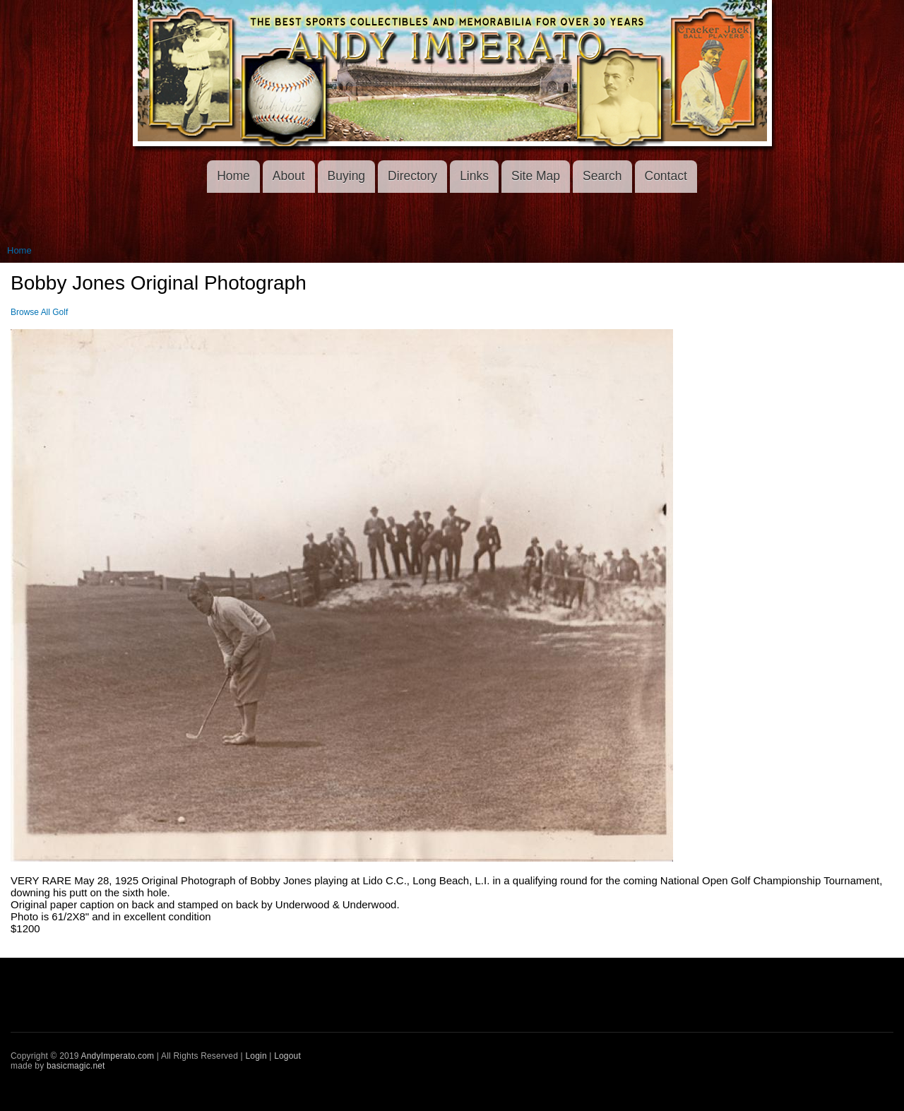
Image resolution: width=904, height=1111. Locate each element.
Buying (347, 176)
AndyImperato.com (118, 1056)
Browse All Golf (39, 312)
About (289, 176)
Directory (412, 176)
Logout (287, 1056)
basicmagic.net (76, 1066)
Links (474, 176)
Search (602, 176)
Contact (666, 176)
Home (233, 176)
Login (255, 1056)
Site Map (535, 176)
